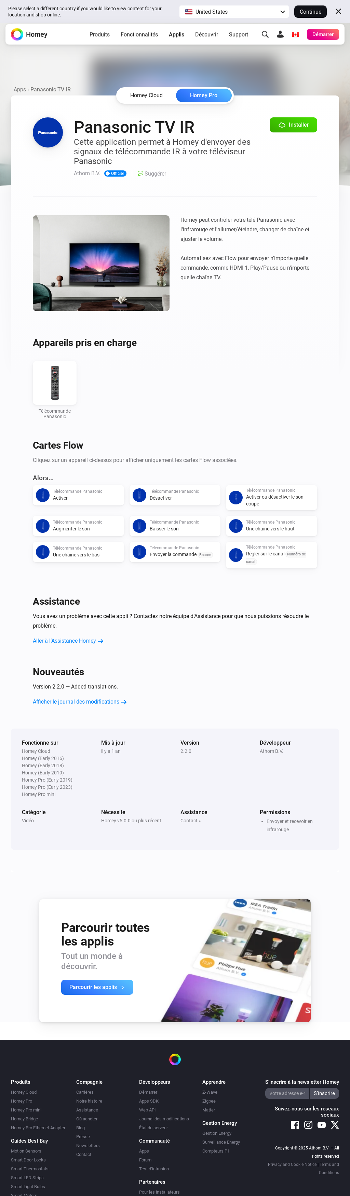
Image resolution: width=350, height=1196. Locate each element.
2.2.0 (185, 751)
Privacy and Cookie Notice (292, 1164)
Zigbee (209, 1101)
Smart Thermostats (30, 1168)
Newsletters (88, 1145)
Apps (20, 89)
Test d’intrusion (154, 1168)
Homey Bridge (24, 1118)
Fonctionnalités (139, 39)
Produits (100, 39)
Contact (83, 1154)
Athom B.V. (271, 751)
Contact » (190, 820)
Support (238, 39)
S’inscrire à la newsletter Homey (302, 1082)
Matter (208, 1110)
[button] (234, 11)
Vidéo (28, 820)
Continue (310, 12)
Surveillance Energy (221, 1142)
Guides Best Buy (29, 1141)
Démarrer (148, 1092)
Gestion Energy (216, 1133)
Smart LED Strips (27, 1177)
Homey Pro (203, 95)
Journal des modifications (164, 1118)
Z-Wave (209, 1092)
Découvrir (206, 39)
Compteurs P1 (216, 1151)
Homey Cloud (24, 1092)
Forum (145, 1159)
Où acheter (86, 1118)
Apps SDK (149, 1101)
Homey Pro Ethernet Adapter (38, 1127)
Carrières (85, 1092)
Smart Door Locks (28, 1159)
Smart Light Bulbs (28, 1186)
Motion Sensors (26, 1151)
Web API (147, 1110)
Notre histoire (89, 1101)
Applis (176, 39)
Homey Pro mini (26, 1110)
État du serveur (153, 1127)
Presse (83, 1136)
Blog (80, 1127)
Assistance (87, 1110)
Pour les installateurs (159, 1192)
